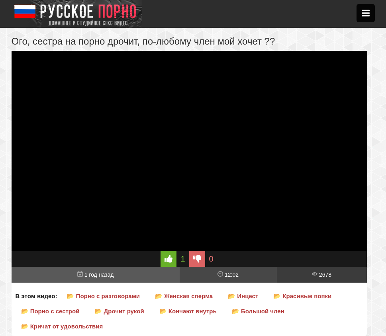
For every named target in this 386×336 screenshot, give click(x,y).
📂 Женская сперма (184, 296)
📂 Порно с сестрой (50, 311)
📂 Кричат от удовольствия (62, 326)
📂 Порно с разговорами (103, 296)
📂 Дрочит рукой (119, 311)
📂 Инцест (243, 296)
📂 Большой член (258, 311)
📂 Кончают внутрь (188, 311)
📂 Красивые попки (302, 296)
